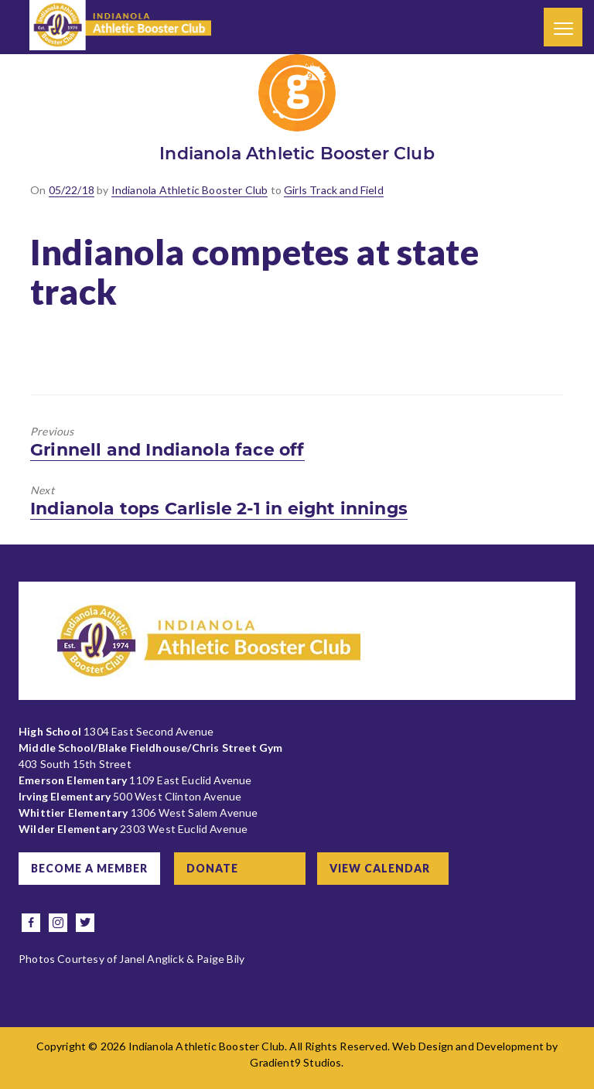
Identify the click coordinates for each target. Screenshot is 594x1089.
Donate (212, 868)
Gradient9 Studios (295, 1062)
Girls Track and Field (334, 189)
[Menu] (563, 27)
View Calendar (379, 868)
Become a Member (89, 868)
